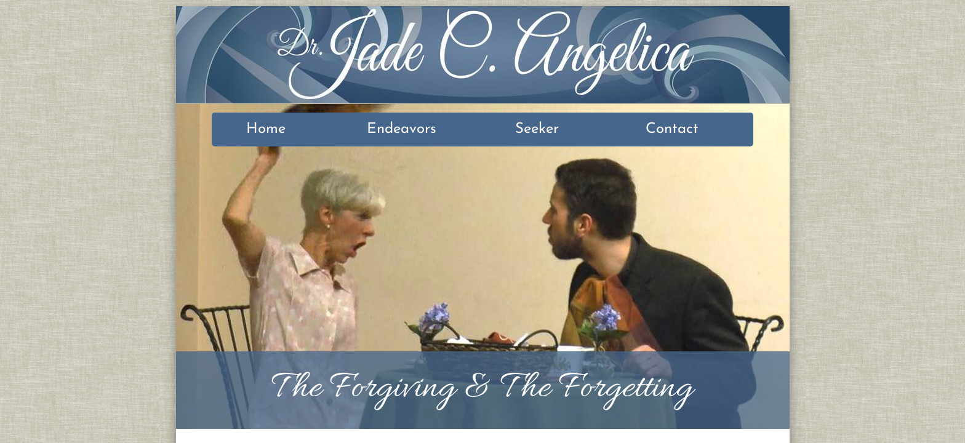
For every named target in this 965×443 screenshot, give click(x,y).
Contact (672, 129)
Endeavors (401, 129)
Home (266, 129)
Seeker (537, 129)
